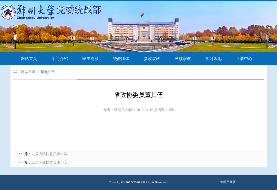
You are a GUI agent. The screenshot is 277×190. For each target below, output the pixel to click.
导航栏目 (48, 72)
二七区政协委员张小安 (49, 162)
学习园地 (213, 58)
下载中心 (244, 58)
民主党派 (90, 58)
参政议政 (152, 58)
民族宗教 (183, 58)
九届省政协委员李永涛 (49, 154)
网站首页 (29, 58)
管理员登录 (227, 182)
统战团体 (121, 58)
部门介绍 (60, 58)
